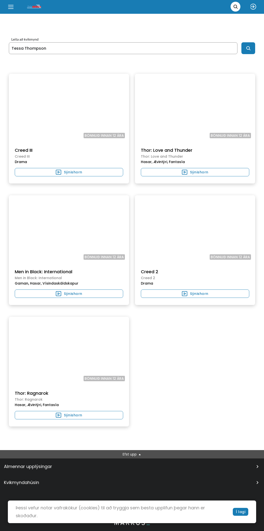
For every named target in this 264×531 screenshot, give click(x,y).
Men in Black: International (43, 272)
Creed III (23, 150)
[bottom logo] (132, 524)
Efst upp (132, 454)
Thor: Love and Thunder (166, 150)
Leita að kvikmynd (25, 39)
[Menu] (11, 7)
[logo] (34, 7)
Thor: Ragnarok (31, 393)
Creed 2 (149, 272)
